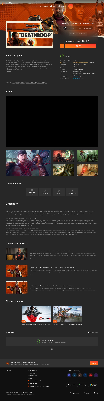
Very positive (76, 76)
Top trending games (39, 2)
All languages (93, 332)
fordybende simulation (31, 82)
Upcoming (58, 2)
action (17, 82)
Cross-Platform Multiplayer (85, 73)
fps (13, 82)
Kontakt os (30, 378)
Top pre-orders (50, 2)
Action (77, 75)
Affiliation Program (32, 375)
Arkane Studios (76, 68)
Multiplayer (75, 73)
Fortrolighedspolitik (32, 373)
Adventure (82, 75)
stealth (22, 82)
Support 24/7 (66, 2)
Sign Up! (94, 363)
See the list (75, 60)
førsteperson (41, 82)
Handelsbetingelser (32, 370)
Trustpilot (8, 370)
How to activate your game (79, 64)
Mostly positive (76, 78)
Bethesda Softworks (78, 69)
